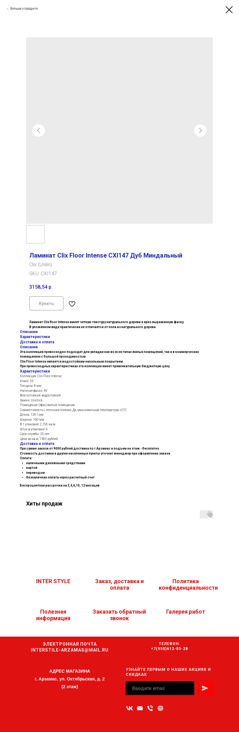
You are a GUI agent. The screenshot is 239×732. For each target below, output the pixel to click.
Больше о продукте (24, 8)
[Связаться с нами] (160, 708)
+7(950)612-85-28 (169, 649)
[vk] (130, 708)
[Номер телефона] (150, 708)
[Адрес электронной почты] (140, 708)
